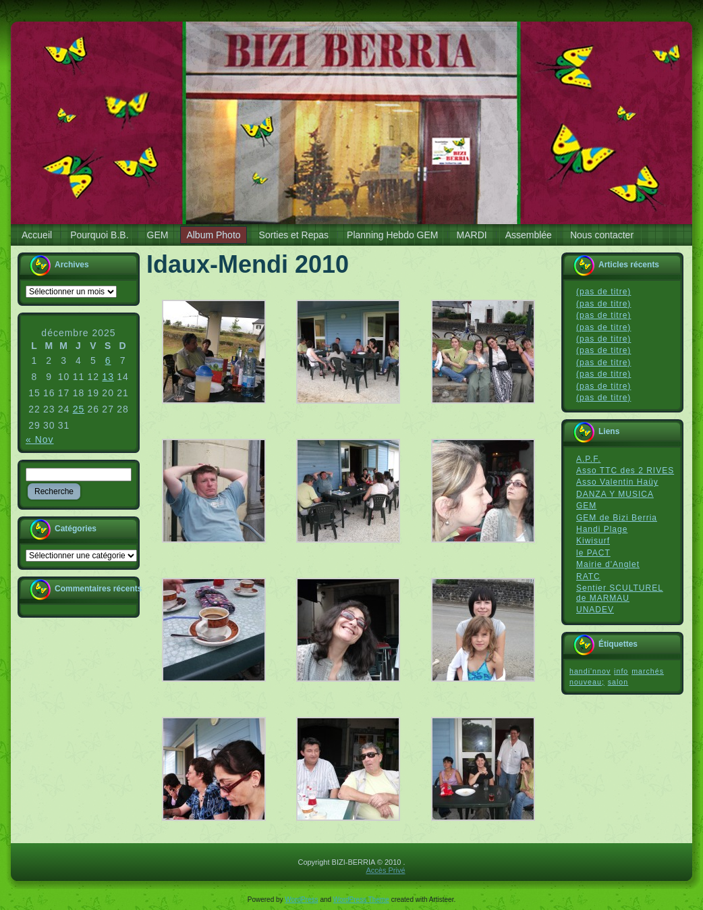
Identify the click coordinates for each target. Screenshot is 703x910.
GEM (586, 505)
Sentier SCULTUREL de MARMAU (619, 593)
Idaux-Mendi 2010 (247, 264)
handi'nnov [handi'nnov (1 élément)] (590, 671)
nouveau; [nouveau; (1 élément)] (586, 682)
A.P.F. (588, 459)
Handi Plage (601, 529)
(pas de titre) (603, 291)
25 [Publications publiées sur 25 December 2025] (79, 409)
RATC (588, 576)
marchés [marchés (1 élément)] (647, 671)
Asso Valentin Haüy (617, 482)
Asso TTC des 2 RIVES (625, 470)
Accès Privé (385, 870)
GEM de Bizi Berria (616, 518)
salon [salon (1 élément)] (618, 682)
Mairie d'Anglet (608, 564)
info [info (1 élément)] (621, 671)
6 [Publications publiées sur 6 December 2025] (108, 360)
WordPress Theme (361, 899)
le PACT (593, 553)
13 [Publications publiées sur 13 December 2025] (108, 376)
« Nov (40, 439)
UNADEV (595, 609)
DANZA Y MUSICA (615, 494)
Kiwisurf (593, 540)
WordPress (301, 899)
